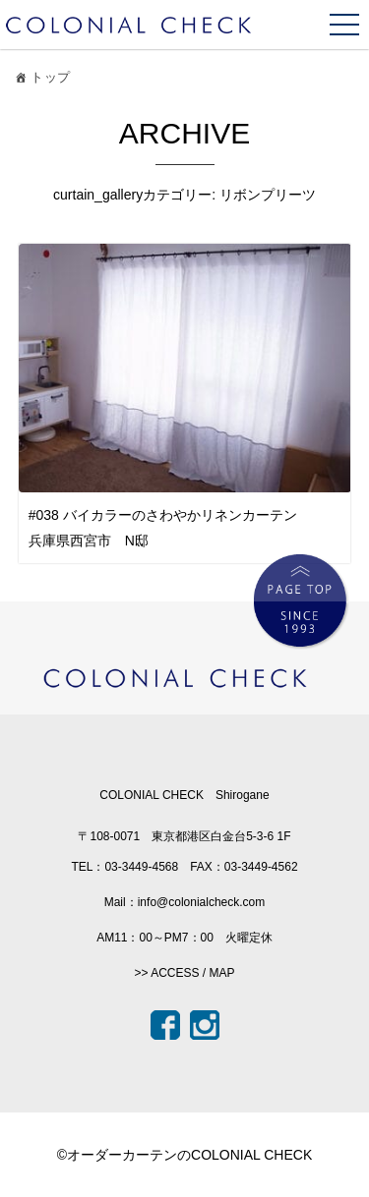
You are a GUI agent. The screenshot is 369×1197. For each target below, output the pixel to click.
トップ (40, 80)
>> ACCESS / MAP (184, 973)
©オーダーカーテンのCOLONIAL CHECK (185, 1155)
